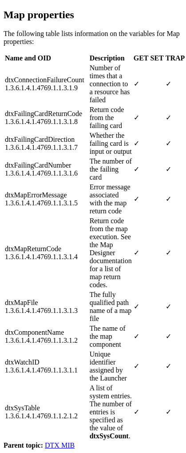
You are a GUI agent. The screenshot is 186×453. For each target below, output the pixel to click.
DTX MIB (60, 445)
